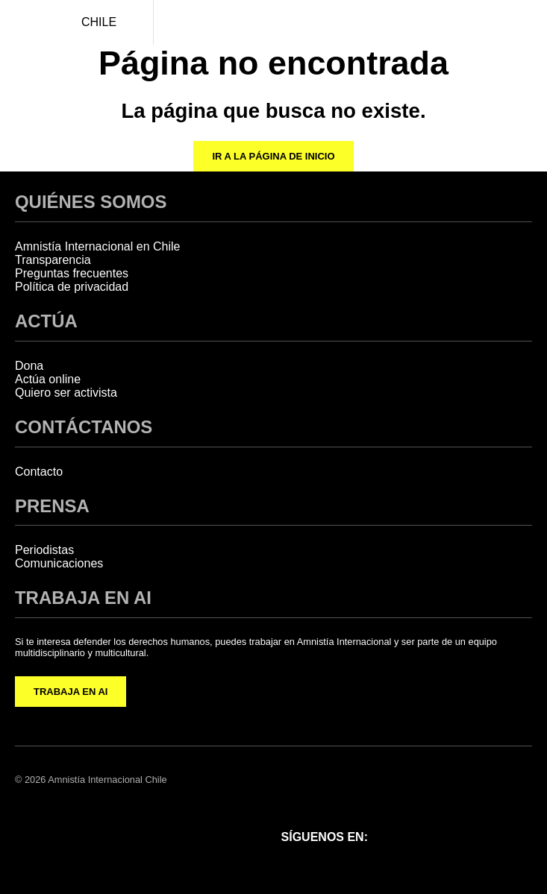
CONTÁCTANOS (83, 427)
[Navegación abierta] (524, 22)
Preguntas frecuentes (71, 273)
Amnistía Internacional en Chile (97, 246)
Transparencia (53, 260)
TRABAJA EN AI (70, 691)
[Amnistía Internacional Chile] (22, 22)
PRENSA (52, 506)
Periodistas (44, 550)
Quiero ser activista (66, 392)
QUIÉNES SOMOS (90, 202)
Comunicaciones (59, 563)
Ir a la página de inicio (273, 156)
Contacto (39, 471)
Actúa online (48, 379)
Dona (29, 365)
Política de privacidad (71, 286)
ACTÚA (46, 321)
